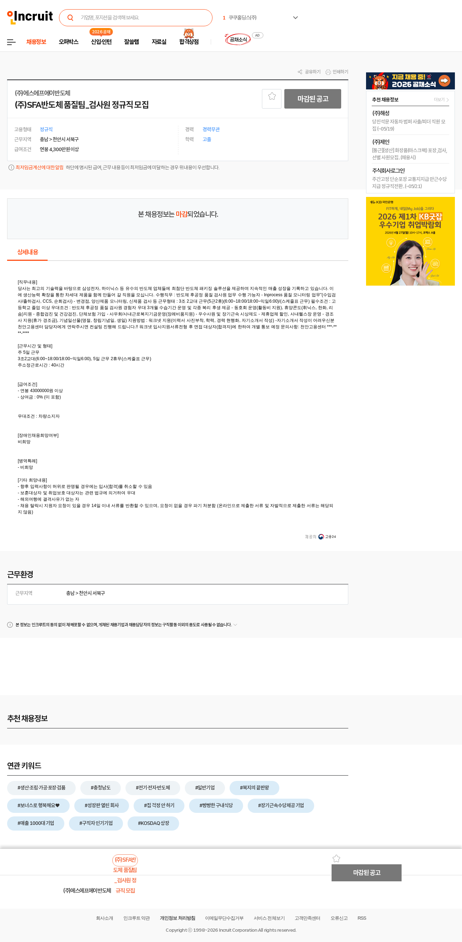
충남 (70, 593)
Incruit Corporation (238, 930)
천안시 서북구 (92, 593)
